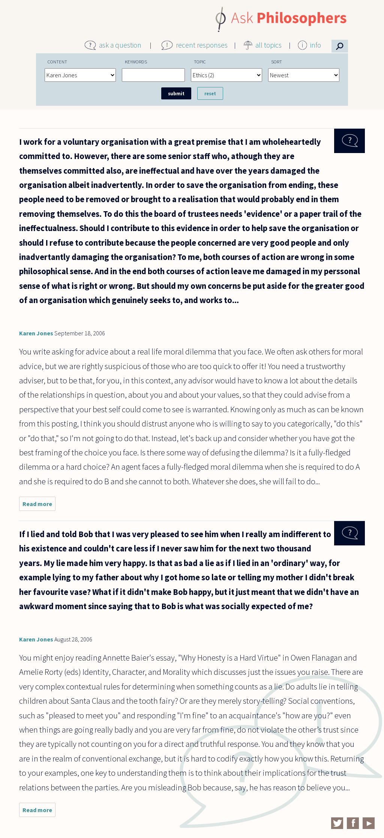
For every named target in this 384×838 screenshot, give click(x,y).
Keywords (136, 62)
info (315, 45)
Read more (39, 505)
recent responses (202, 45)
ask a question (120, 45)
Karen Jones (36, 333)
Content (57, 62)
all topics (268, 45)
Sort (276, 62)
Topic (200, 62)
